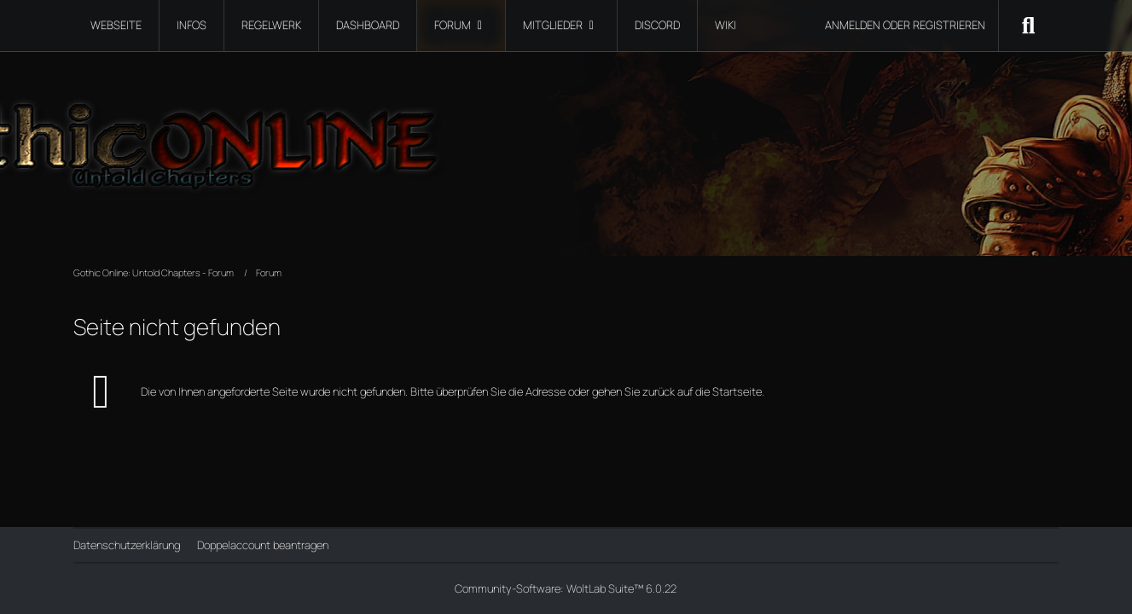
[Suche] (1029, 25)
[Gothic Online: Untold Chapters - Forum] (565, 136)
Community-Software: (565, 588)
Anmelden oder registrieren (905, 24)
